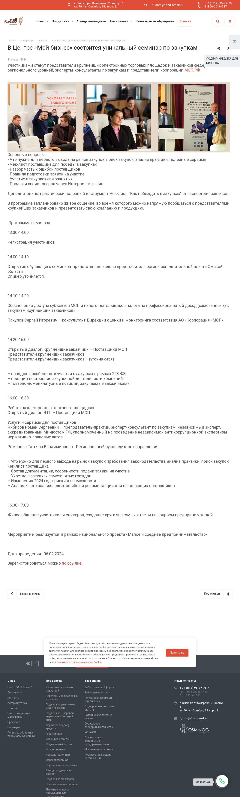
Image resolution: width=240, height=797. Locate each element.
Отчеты (12, 708)
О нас (42, 21)
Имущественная (56, 749)
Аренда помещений (91, 21)
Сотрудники (15, 692)
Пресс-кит (14, 722)
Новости (184, 21)
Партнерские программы (61, 765)
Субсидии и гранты (57, 738)
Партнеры (14, 727)
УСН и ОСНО (92, 732)
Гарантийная (54, 733)
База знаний (121, 21)
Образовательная (57, 759)
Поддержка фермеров (60, 779)
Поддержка (62, 21)
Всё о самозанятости (97, 692)
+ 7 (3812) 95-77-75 (218, 3)
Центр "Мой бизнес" (20, 687)
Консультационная (58, 754)
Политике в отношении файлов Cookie (79, 662)
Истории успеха (17, 702)
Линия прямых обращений (154, 21)
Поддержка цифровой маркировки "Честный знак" (60, 716)
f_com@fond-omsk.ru (167, 5)
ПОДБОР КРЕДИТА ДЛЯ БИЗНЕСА (222, 61)
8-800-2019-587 (216, 6)
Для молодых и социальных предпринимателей (97, 741)
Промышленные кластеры (62, 784)
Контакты (14, 697)
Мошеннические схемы (99, 749)
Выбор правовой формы (99, 687)
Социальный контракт (60, 744)
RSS (228, 48)
